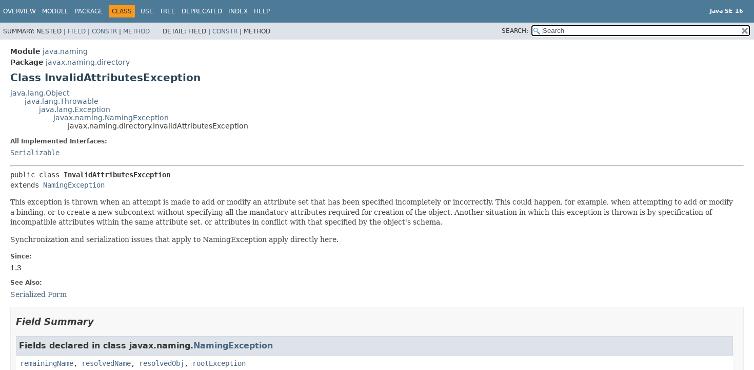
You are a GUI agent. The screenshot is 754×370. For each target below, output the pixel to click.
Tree (167, 11)
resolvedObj (161, 363)
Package (89, 11)
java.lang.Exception (74, 109)
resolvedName (106, 363)
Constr (104, 31)
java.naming (65, 51)
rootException (219, 363)
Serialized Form (38, 294)
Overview (19, 11)
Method (136, 31)
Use (147, 11)
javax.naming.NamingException (111, 118)
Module (55, 11)
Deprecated (202, 11)
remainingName (46, 363)
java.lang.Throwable (61, 101)
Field (77, 31)
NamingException (74, 185)
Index (238, 11)
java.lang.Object (39, 93)
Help (262, 11)
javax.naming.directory (88, 62)
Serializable (34, 153)
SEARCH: (515, 30)
